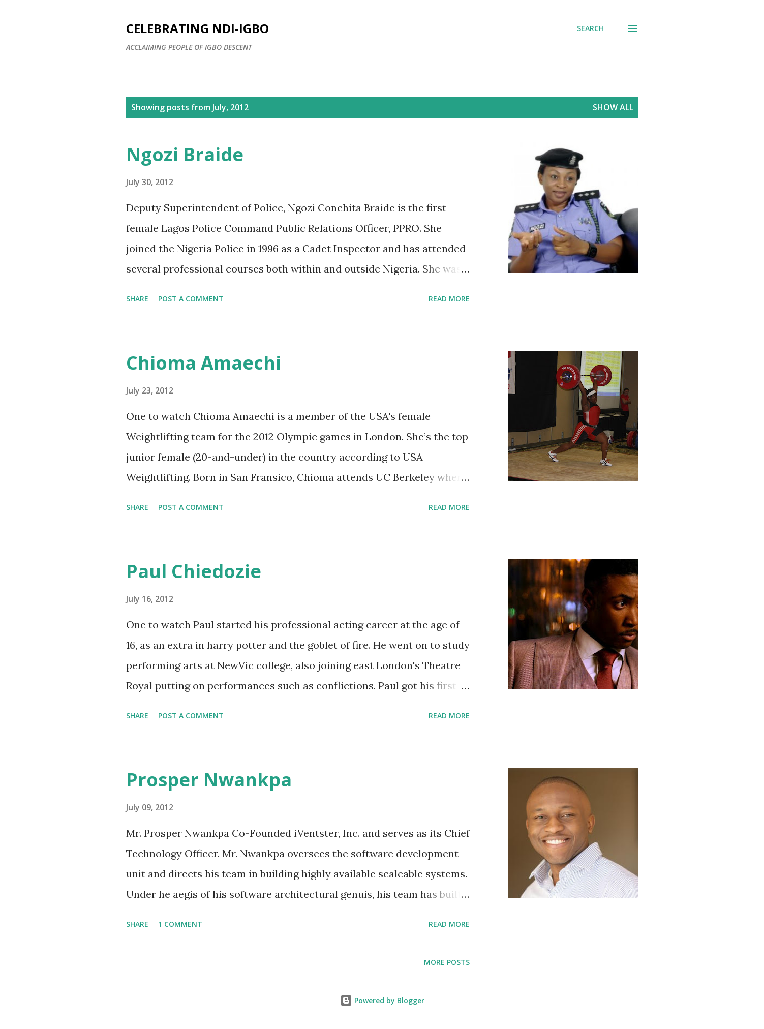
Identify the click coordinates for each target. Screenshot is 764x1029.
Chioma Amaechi (203, 362)
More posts (447, 962)
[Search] (590, 28)
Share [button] (137, 299)
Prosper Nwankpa (209, 779)
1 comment (180, 924)
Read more (449, 299)
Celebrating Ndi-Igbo (197, 28)
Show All (613, 107)
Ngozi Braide (184, 154)
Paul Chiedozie (193, 571)
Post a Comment (191, 299)
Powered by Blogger (382, 1000)
